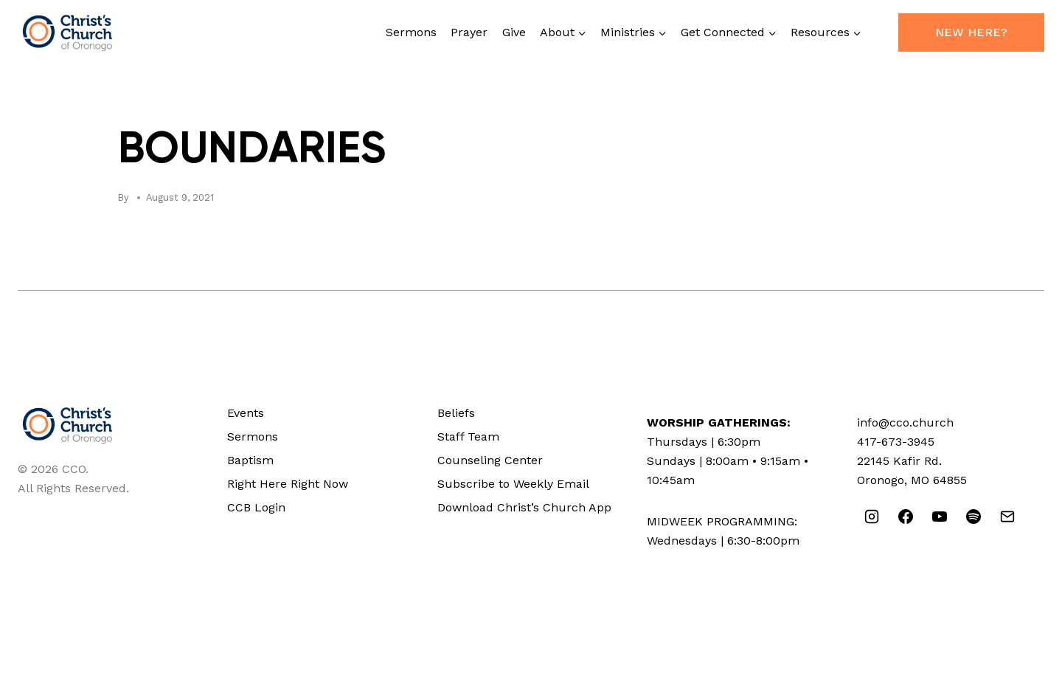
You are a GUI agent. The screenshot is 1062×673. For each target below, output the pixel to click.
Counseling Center (490, 460)
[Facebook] (905, 516)
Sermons (411, 32)
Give (514, 32)
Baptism (250, 460)
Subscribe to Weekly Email (513, 484)
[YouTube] (939, 516)
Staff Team (468, 436)
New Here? (971, 32)
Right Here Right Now (287, 484)
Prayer (469, 32)
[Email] (1007, 516)
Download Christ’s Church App (524, 507)
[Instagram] (871, 516)
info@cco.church (905, 422)
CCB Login (256, 507)
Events (245, 413)
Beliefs (456, 413)
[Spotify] (973, 516)
